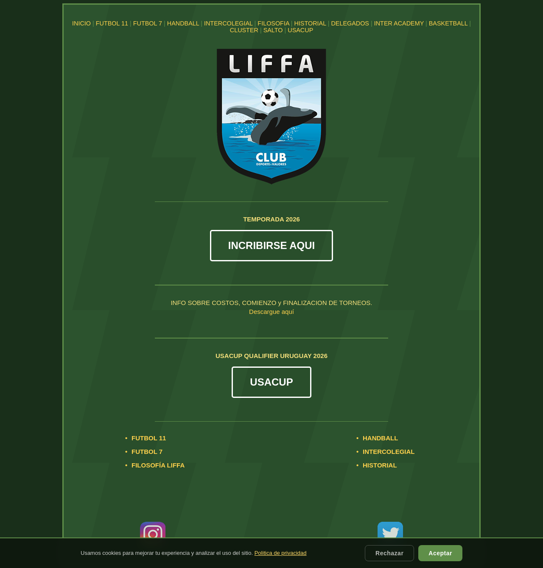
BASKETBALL (448, 23)
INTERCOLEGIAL (228, 23)
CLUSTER (244, 30)
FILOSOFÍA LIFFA (158, 465)
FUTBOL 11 (112, 23)
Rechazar (389, 553)
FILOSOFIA (273, 23)
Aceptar (440, 553)
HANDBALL (183, 23)
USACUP (300, 30)
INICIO (81, 23)
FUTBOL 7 (147, 23)
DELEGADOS (350, 23)
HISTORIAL (310, 23)
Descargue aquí (271, 311)
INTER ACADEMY (399, 23)
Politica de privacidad (281, 553)
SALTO (273, 30)
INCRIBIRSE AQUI (271, 245)
